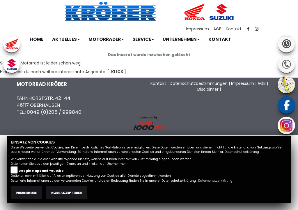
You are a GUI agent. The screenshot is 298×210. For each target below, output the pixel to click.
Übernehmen (26, 192)
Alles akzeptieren (66, 192)
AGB (217, 29)
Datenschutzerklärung (242, 152)
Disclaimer (208, 89)
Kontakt (234, 29)
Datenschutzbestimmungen (199, 83)
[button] (66, 39)
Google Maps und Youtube (41, 171)
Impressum (197, 29)
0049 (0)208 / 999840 (54, 112)
